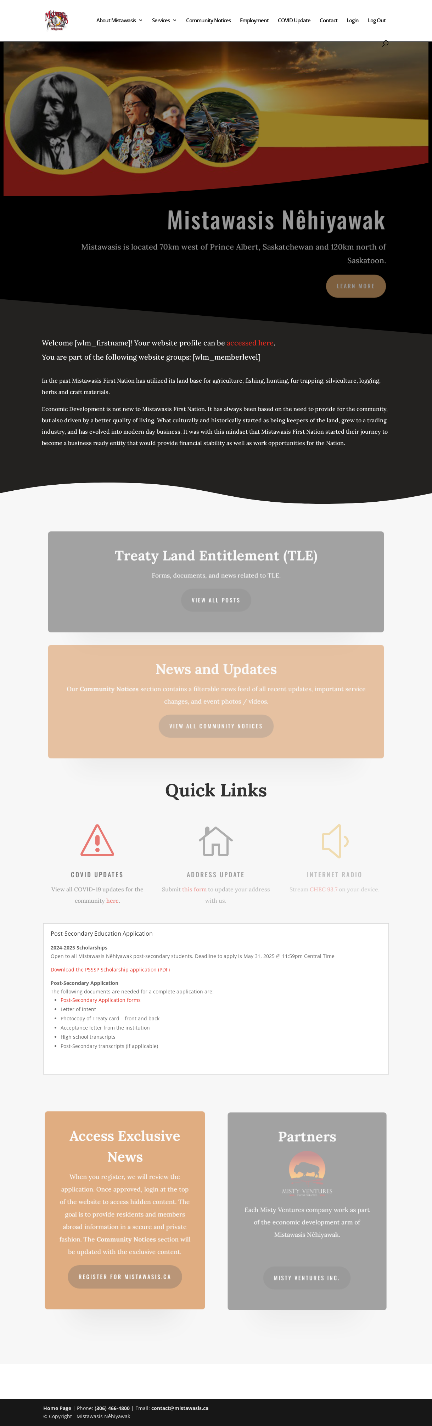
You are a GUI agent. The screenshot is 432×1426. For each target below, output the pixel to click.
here (112, 900)
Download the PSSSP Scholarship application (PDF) (110, 969)
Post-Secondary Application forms (101, 1000)
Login (353, 21)
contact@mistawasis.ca (179, 1408)
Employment (254, 21)
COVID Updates (97, 874)
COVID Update (294, 21)
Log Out (377, 21)
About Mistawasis (116, 21)
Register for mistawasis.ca (125, 1274)
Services (161, 21)
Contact (328, 21)
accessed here (250, 342)
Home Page (57, 1408)
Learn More (354, 285)
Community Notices (208, 21)
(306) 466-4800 (112, 1408)
